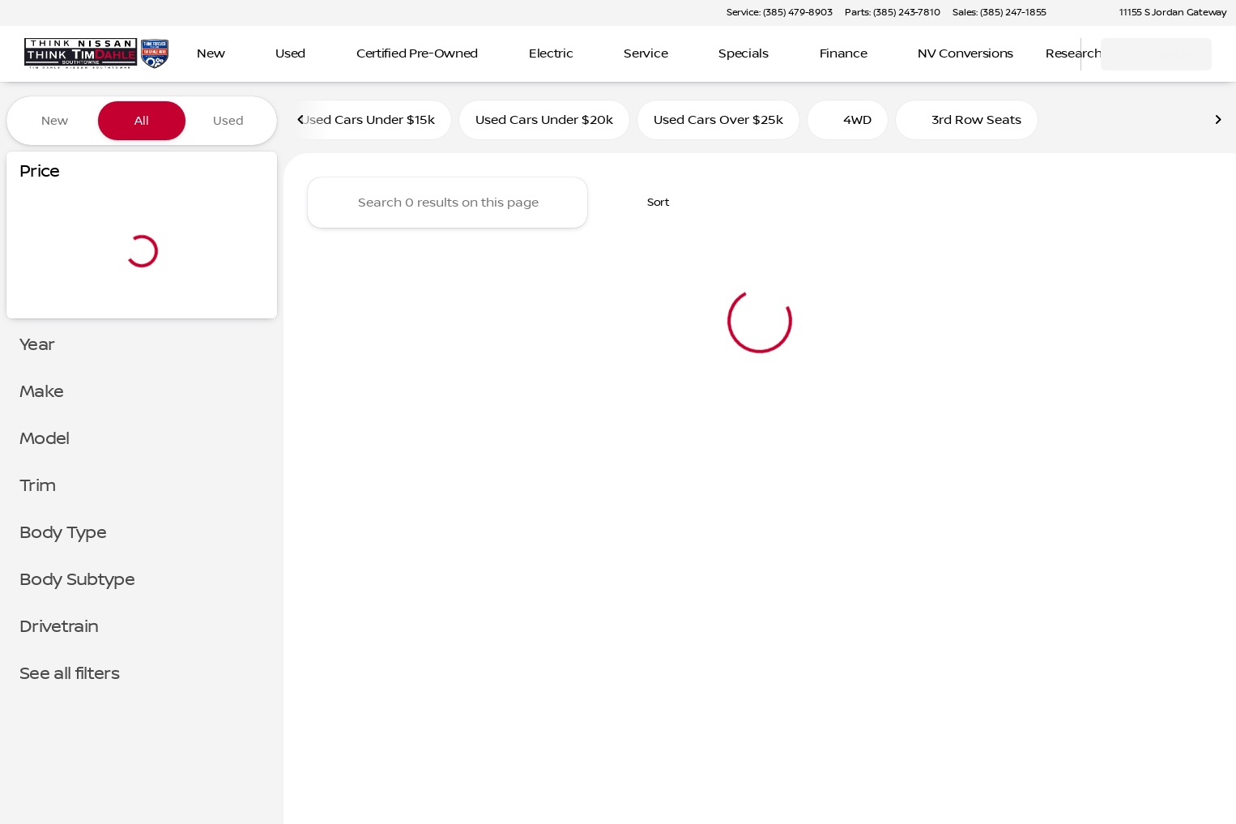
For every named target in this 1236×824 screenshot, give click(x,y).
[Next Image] (1218, 121)
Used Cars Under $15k (367, 120)
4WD (848, 120)
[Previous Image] (301, 121)
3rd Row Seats (966, 120)
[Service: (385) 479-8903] (779, 13)
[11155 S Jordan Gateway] (1166, 13)
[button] (1082, 13)
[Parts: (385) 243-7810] (892, 13)
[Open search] (1048, 54)
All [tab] (141, 120)
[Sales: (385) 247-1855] (999, 13)
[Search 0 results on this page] (448, 203)
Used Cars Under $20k (544, 120)
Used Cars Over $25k (718, 120)
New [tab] (54, 120)
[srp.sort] (649, 203)
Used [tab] (228, 120)
